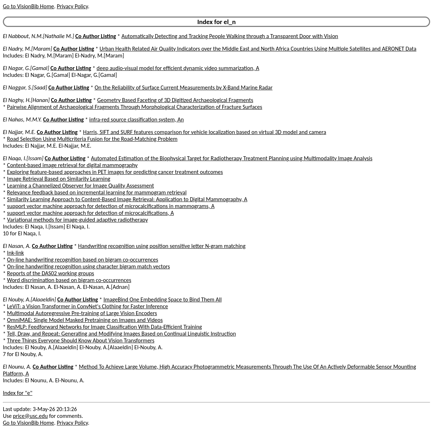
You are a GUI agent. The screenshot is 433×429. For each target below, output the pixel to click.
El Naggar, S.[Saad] (25, 87)
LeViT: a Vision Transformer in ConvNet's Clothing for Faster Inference (87, 306)
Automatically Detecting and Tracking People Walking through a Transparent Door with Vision (229, 36)
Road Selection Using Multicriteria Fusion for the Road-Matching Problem (92, 138)
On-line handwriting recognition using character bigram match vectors (88, 266)
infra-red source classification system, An (136, 119)
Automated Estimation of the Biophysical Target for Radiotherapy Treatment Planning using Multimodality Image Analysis (231, 158)
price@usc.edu (30, 415)
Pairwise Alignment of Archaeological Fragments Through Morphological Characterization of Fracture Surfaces (134, 106)
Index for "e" (17, 392)
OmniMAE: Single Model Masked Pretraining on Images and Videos (85, 320)
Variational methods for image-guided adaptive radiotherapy (77, 219)
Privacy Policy (72, 6)
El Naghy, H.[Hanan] (26, 100)
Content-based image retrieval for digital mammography (72, 165)
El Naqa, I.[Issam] (23, 158)
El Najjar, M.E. (19, 132)
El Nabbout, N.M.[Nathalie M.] (38, 36)
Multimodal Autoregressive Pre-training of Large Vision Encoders (82, 313)
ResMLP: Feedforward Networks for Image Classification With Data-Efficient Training (104, 326)
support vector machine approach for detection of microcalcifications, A (90, 212)
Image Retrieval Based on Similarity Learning (58, 178)
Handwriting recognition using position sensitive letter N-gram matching (162, 246)
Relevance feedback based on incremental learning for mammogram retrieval (97, 192)
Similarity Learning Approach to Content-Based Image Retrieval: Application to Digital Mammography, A (127, 199)
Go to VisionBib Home (28, 6)
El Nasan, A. (17, 246)
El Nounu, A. (17, 366)
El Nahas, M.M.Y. (22, 119)
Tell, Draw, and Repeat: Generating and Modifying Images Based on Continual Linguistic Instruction (121, 333)
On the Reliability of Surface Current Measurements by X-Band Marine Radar (184, 87)
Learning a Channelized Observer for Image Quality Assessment (80, 185)
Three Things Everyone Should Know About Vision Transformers (80, 340)
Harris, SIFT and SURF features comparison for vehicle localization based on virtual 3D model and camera (204, 132)
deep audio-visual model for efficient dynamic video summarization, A (178, 68)
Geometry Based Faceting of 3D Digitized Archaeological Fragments (175, 100)
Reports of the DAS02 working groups (50, 273)
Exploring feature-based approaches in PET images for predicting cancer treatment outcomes (115, 172)
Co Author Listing (95, 36)
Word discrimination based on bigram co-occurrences (69, 280)
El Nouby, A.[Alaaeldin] (29, 299)
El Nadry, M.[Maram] (27, 48)
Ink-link (15, 252)
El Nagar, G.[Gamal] (26, 68)
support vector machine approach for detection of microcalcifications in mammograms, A (111, 206)
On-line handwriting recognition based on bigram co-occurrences (82, 259)
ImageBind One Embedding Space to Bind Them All (162, 299)
